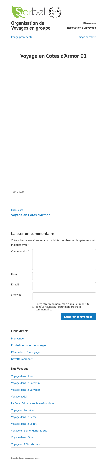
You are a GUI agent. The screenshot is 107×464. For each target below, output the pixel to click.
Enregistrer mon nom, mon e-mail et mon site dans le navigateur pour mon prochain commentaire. (63, 307)
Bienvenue (89, 23)
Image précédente (21, 37)
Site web (16, 294)
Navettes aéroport (22, 359)
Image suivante (87, 37)
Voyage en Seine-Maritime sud (29, 430)
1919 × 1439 (17, 192)
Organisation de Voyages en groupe (30, 25)
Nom (15, 274)
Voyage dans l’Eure (22, 376)
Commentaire (20, 251)
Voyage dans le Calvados (25, 390)
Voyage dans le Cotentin (25, 383)
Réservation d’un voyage (81, 28)
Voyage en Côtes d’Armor (25, 444)
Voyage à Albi (19, 396)
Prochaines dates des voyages (28, 345)
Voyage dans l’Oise (22, 437)
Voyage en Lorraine (22, 410)
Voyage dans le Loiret (24, 424)
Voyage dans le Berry (23, 417)
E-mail (16, 284)
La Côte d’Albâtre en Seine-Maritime (32, 403)
